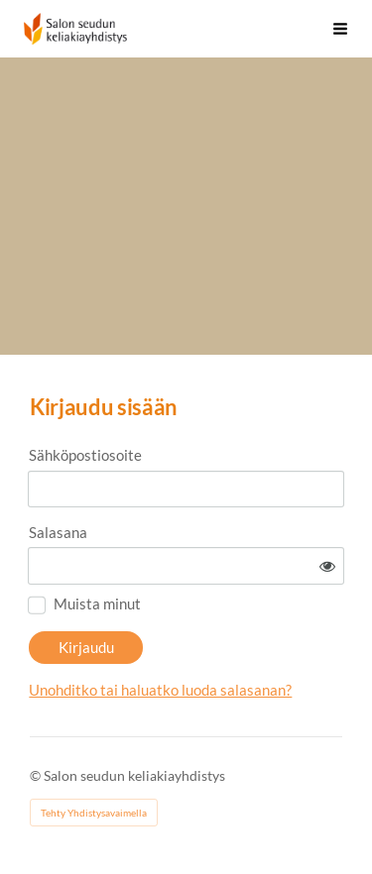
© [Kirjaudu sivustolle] (37, 775)
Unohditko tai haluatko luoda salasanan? (160, 690)
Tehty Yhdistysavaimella (94, 813)
